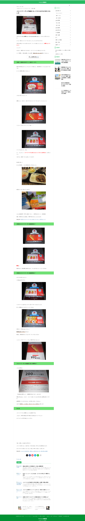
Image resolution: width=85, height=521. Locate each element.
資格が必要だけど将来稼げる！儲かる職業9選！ (32, 466)
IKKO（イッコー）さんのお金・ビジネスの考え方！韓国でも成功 (35, 473)
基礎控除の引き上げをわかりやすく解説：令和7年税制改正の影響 (66, 67)
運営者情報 (60, 514)
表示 (38, 56)
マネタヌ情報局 (42, 2)
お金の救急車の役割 (66, 514)
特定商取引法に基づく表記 (20, 514)
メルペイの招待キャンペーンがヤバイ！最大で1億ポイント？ (35, 488)
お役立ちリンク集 (59, 52)
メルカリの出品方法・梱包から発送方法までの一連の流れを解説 (33, 451)
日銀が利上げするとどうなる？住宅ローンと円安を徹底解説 (66, 59)
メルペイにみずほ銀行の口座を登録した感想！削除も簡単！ (34, 480)
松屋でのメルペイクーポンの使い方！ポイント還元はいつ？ (32, 219)
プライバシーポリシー (28, 514)
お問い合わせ (55, 514)
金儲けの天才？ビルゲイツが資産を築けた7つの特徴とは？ (34, 495)
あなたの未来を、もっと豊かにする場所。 (63, 50)
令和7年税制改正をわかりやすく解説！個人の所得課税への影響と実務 (66, 74)
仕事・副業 (19, 459)
